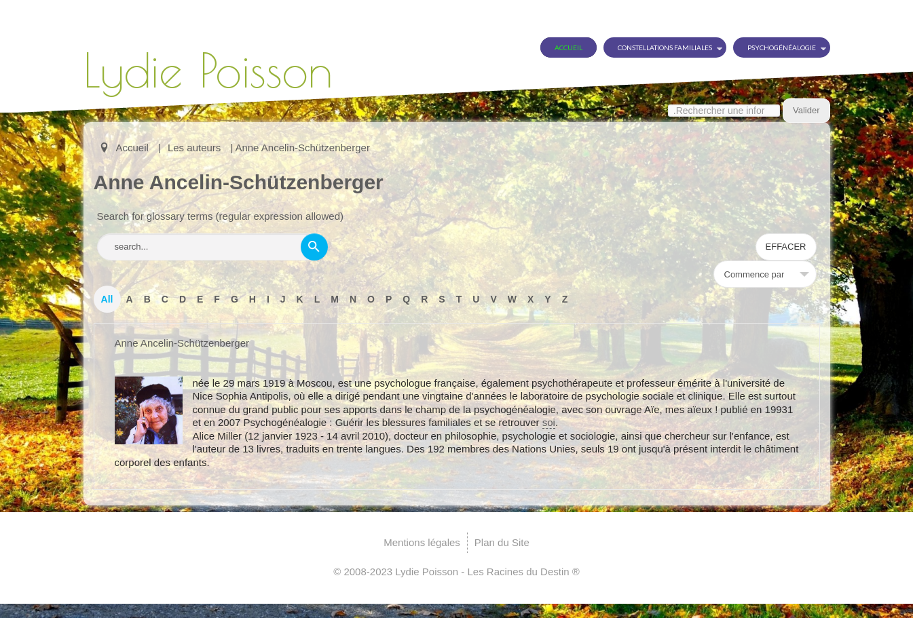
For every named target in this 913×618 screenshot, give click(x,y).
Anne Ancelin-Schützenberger (182, 343)
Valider (806, 110)
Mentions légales (422, 542)
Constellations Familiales (665, 47)
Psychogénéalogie (781, 47)
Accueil (568, 47)
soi (548, 422)
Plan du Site (501, 542)
